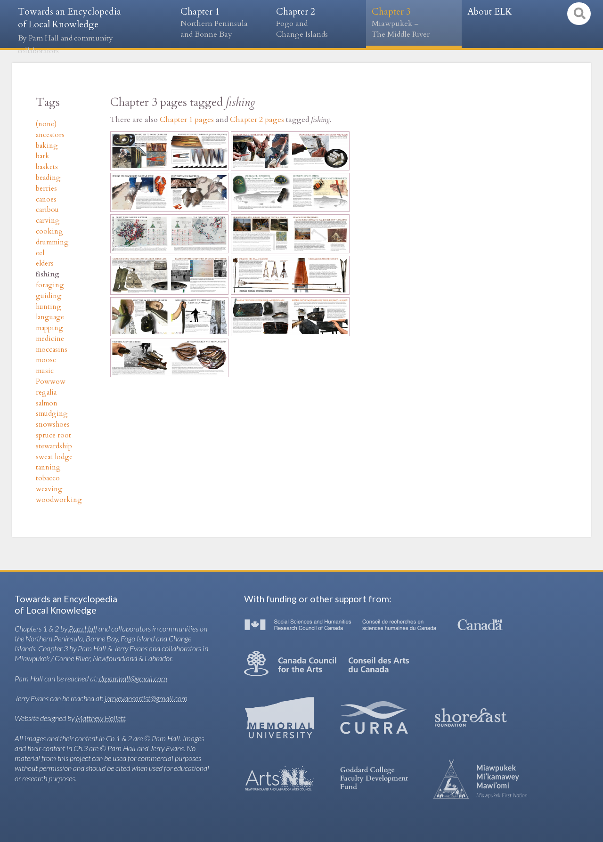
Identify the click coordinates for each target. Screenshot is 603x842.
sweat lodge (54, 457)
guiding (49, 296)
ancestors (50, 135)
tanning (48, 467)
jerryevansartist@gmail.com (146, 698)
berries (46, 189)
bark (42, 156)
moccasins (51, 350)
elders (45, 263)
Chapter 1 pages (187, 119)
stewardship (54, 446)
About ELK (489, 12)
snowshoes (53, 424)
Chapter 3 (414, 23)
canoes (46, 199)
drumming (52, 242)
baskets (47, 167)
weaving (49, 489)
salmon (46, 403)
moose (46, 360)
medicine (50, 339)
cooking (49, 231)
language (50, 317)
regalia (46, 392)
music (45, 371)
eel (40, 253)
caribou (47, 210)
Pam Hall (83, 628)
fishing (47, 274)
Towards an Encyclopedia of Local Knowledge (69, 31)
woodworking (59, 500)
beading (48, 178)
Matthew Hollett (100, 717)
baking (47, 146)
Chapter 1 (222, 23)
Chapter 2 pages (257, 119)
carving (48, 221)
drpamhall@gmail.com (133, 678)
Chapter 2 (318, 23)
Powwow (50, 382)
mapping (49, 328)
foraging (50, 285)
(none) (46, 124)
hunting (48, 307)
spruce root (53, 435)
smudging (52, 414)
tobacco (48, 478)
